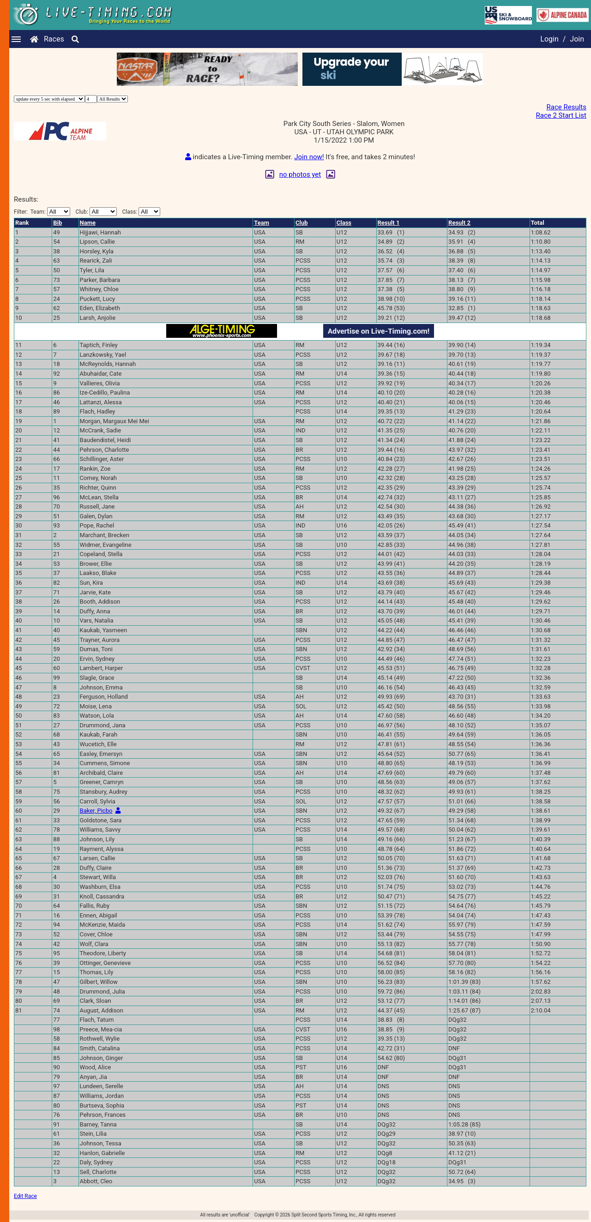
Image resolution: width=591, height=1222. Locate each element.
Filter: (42, 211)
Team (261, 222)
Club (302, 222)
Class (344, 222)
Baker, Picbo (96, 810)
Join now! (309, 157)
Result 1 (389, 222)
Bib (57, 222)
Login (549, 39)
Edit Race (25, 1196)
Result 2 (459, 222)
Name (88, 222)
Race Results (566, 107)
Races (54, 39)
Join (577, 39)
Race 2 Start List (561, 115)
